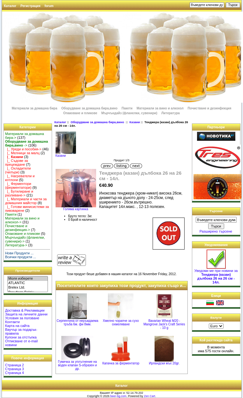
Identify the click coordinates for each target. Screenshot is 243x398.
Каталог (10, 6)
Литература (170, 113)
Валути (216, 317)
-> (26, 143)
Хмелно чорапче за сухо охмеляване (121, 322)
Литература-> (16, 245)
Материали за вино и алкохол (160, 108)
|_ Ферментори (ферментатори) (18, 185)
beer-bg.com (118, 396)
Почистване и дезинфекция (210, 108)
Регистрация (30, 6)
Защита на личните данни (26, 314)
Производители (27, 270)
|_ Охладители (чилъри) (18, 170)
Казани (134, 122)
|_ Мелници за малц (22, 153)
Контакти (12, 322)
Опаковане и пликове (80, 113)
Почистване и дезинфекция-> (17, 228)
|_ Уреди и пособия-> (23, 149)
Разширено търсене (216, 231)
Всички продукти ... (20, 257)
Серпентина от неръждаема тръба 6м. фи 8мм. (77, 322)
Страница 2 (14, 365)
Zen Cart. (150, 396)
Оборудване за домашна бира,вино (98, 122)
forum (48, 6)
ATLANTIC (28, 283)
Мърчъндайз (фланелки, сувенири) (129, 113)
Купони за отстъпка (21, 337)
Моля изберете (28, 278)
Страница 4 (14, 373)
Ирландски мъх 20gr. (164, 363)
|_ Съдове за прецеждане (16, 162)
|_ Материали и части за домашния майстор (26, 201)
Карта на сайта (17, 326)
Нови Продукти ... (19, 253)
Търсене (216, 211)
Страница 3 (14, 369)
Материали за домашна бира (34, 108)
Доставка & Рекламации (24, 310)
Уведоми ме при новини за (216, 275)
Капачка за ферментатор (120, 363)
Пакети (127, 108)
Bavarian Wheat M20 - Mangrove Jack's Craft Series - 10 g (164, 324)
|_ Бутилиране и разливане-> (19, 193)
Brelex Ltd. (28, 287)
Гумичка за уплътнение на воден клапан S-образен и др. (77, 365)
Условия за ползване (22, 318)
